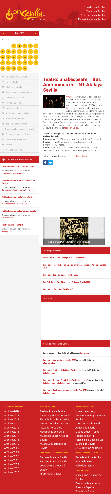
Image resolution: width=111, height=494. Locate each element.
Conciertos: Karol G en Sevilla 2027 (58, 289)
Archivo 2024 (11, 464)
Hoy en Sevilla (10, 82)
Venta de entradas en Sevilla (17, 92)
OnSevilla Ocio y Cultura (14, 77)
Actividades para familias (15, 113)
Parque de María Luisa (87, 483)
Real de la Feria (83, 461)
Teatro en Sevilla (95, 11)
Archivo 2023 (11, 460)
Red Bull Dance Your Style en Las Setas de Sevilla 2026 (66, 282)
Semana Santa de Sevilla (53, 457)
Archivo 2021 (11, 452)
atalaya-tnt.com (80, 156)
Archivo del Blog (13, 411)
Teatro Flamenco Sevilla (12, 225)
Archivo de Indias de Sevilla (55, 423)
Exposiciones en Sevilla (91, 19)
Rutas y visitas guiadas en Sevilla (18, 129)
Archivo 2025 (11, 468)
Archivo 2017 (11, 435)
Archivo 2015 (11, 427)
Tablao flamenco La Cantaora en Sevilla (19, 211)
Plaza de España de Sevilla (54, 419)
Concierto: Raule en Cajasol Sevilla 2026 (60, 275)
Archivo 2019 (11, 443)
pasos (43, 469)
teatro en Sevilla (71, 128)
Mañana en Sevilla (12, 87)
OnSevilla (70, 97)
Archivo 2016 (11, 431)
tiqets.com (6, 173)
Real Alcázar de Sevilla (52, 411)
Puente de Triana (84, 491)
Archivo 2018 (11, 439)
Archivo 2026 (11, 472)
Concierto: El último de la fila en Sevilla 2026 (62, 370)
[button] (44, 231)
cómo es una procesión (53, 465)
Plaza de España (84, 487)
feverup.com (18, 173)
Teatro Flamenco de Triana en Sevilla (18, 166)
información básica (50, 473)
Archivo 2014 (11, 423)
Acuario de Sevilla (85, 427)
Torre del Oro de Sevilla (88, 423)
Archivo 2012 (11, 415)
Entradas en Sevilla (94, 7)
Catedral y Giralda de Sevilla (55, 415)
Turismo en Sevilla (92, 447)
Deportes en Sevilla (12, 108)
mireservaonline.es (9, 218)
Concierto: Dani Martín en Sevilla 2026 (69, 241)
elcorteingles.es (8, 204)
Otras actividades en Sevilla (16, 134)
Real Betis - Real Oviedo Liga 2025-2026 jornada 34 (64, 258)
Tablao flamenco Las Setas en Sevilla (18, 197)
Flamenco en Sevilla (13, 118)
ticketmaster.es (49, 373)
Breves (7, 144)
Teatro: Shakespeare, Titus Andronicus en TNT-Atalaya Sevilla (72, 84)
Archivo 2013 (11, 419)
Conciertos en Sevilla (93, 15)
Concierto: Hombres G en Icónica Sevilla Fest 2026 (64, 380)
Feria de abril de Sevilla (88, 457)
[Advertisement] (75, 53)
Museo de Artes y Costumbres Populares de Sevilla (90, 415)
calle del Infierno (84, 465)
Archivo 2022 (11, 456)
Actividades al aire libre (14, 139)
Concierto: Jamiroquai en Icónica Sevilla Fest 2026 (65, 390)
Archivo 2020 (11, 447)
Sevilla (69, 108)
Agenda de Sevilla (12, 150)
